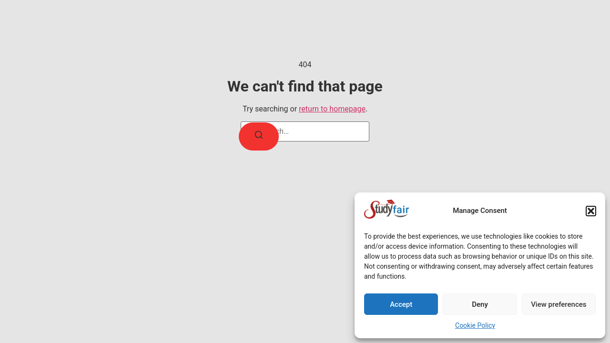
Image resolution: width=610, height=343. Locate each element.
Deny (480, 304)
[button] (591, 211)
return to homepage (332, 108)
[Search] (259, 136)
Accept (401, 304)
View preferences (558, 304)
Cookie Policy (475, 325)
